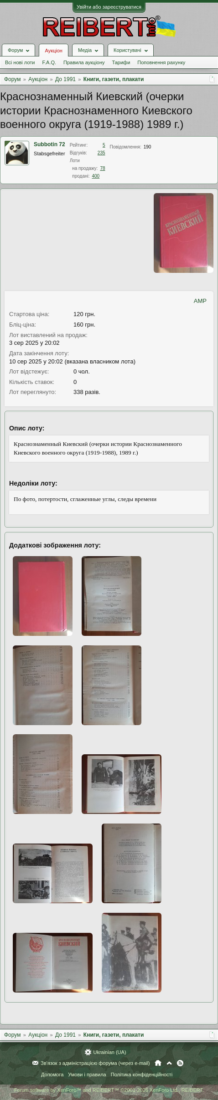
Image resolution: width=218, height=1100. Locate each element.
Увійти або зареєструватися (109, 7)
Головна (158, 1063)
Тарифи (121, 62)
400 (95, 176)
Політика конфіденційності (141, 1074)
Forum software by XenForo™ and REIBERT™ (109, 1090)
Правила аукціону (83, 62)
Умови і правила (87, 1074)
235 (101, 152)
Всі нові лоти (20, 62)
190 (147, 146)
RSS (180, 1063)
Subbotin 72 (49, 144)
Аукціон (53, 50)
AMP (200, 300)
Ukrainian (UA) (109, 1052)
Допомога (52, 1074)
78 (102, 168)
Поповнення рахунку (161, 62)
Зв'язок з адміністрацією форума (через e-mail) (95, 1063)
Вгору (169, 1063)
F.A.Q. (49, 62)
